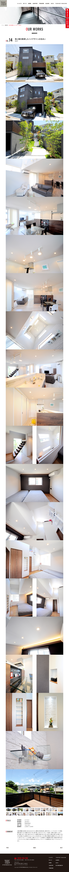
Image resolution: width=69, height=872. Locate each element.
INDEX (34, 848)
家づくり (25, 3)
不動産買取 (41, 3)
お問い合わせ (67, 14)
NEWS (52, 3)
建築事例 (6, 25)
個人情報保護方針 (59, 865)
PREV (7, 848)
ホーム (3, 25)
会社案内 (47, 3)
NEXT (61, 848)
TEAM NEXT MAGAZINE (61, 3)
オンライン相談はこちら (67, 24)
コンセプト (19, 3)
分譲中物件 (35, 3)
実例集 (29, 3)
